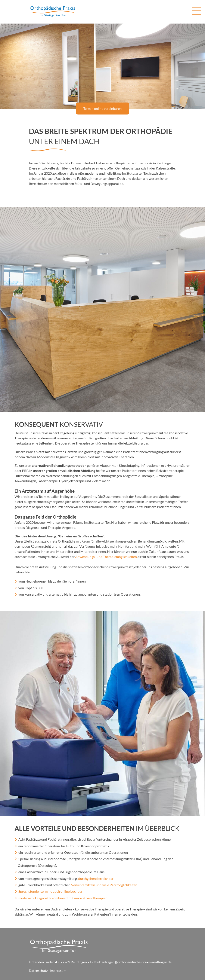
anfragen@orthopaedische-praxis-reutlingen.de (136, 962)
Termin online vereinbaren (102, 108)
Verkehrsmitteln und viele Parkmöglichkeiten (104, 885)
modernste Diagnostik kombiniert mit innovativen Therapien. (63, 898)
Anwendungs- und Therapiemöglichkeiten (106, 557)
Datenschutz (38, 970)
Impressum (58, 970)
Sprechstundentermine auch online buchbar (50, 891)
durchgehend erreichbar (96, 878)
